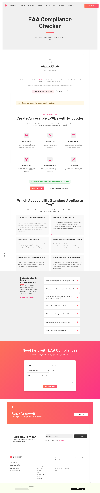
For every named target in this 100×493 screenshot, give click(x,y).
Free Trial (91, 6)
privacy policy (61, 440)
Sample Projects (59, 459)
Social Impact (58, 462)
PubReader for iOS (78, 462)
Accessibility (40, 466)
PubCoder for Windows (79, 459)
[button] (50, 65)
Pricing (38, 472)
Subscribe (81, 436)
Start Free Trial (37, 188)
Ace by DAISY (39, 79)
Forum (56, 464)
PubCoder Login (62, 91)
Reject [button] (74, 489)
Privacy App (39, 478)
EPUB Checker (40, 468)
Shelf (54, 6)
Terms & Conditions (41, 474)
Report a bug (58, 466)
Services (39, 459)
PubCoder (39, 457)
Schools (39, 470)
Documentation (58, 457)
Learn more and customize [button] (21, 489)
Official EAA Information (27, 297)
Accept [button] (82, 489)
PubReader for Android (79, 464)
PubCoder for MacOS (78, 457)
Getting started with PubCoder (62, 468)
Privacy (38, 476)
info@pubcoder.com (15, 470)
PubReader (39, 464)
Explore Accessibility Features (58, 188)
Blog (56, 470)
